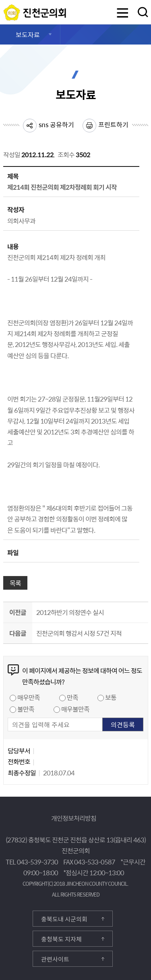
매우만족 (28, 697)
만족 (72, 697)
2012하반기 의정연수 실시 (70, 612)
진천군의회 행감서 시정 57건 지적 (79, 633)
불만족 (25, 709)
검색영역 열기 (143, 12)
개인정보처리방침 (73, 818)
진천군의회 (5, 9)
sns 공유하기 (56, 124)
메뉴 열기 (122, 13)
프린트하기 (113, 124)
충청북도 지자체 (61, 939)
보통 (110, 697)
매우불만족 (75, 709)
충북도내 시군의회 (64, 919)
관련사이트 (55, 959)
